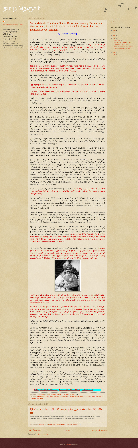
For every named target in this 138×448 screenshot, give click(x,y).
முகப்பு (67, 430)
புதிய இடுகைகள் (34, 430)
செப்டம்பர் (117, 40)
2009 (114, 55)
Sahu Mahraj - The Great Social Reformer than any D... (122, 43)
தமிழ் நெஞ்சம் (22, 8)
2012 (114, 35)
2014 (114, 30)
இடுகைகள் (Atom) (43, 434)
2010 (114, 52)
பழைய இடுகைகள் (99, 430)
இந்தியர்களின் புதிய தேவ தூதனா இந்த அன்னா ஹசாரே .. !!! (123, 47)
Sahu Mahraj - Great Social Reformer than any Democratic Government (56, 396)
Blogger (69, 444)
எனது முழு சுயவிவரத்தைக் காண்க (13, 24)
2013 (114, 33)
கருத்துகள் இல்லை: (69, 394)
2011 (114, 38)
